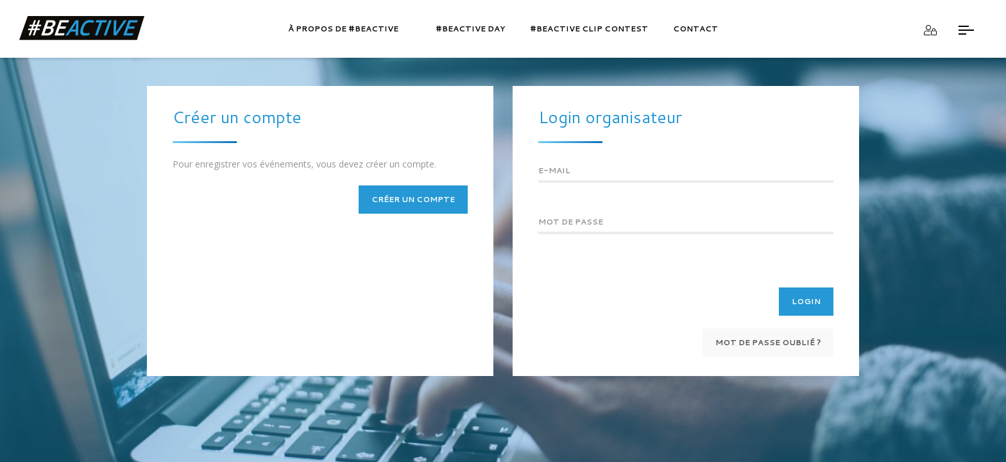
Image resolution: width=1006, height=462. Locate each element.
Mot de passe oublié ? (768, 342)
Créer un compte (413, 199)
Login (806, 301)
